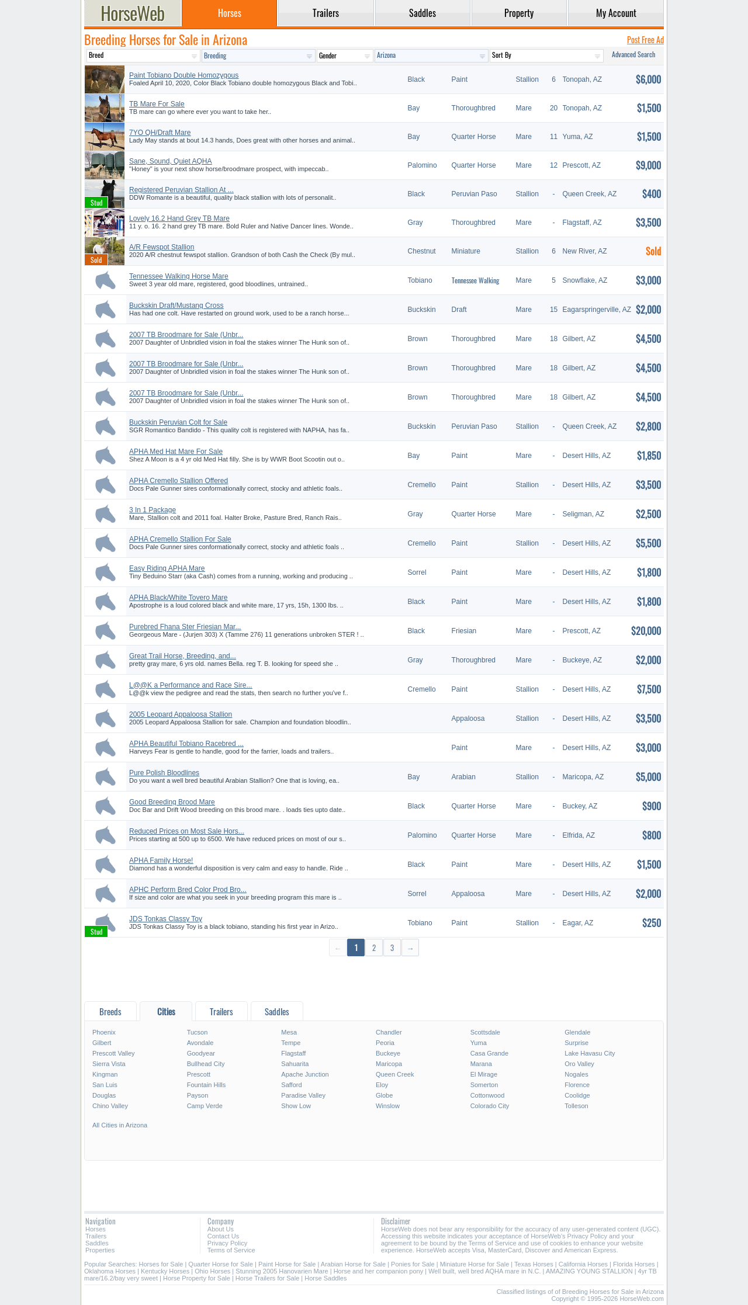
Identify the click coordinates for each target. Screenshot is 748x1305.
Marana (481, 1063)
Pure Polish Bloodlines (164, 773)
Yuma (478, 1042)
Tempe (290, 1042)
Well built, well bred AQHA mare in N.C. (484, 1271)
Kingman (104, 1074)
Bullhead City (206, 1063)
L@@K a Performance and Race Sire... (190, 685)
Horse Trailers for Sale (267, 1278)
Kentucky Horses (165, 1271)
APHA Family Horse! (161, 860)
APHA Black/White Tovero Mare (178, 598)
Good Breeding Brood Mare (172, 802)
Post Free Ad (645, 39)
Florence (577, 1084)
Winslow (388, 1105)
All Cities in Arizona (119, 1125)
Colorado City (490, 1105)
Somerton (484, 1084)
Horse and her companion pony (378, 1271)
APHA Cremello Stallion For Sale (180, 539)
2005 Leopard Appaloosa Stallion (180, 714)
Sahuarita (295, 1063)
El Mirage (483, 1074)
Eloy (382, 1084)
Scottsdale (485, 1032)
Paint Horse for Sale (287, 1264)
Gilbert (101, 1042)
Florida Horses (634, 1264)
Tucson (197, 1032)
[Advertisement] (374, 978)
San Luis (104, 1084)
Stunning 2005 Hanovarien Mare (282, 1271)
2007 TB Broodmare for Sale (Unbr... (186, 335)
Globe (384, 1095)
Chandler (389, 1032)
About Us (220, 1229)
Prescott (198, 1074)
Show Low (296, 1105)
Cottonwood (487, 1095)
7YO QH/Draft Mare (160, 133)
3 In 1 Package (152, 510)
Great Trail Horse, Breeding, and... (182, 656)
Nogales (576, 1074)
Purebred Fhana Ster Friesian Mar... (185, 627)
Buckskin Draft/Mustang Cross (176, 305)
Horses (95, 1229)
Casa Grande (489, 1053)
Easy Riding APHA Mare (167, 568)
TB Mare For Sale (157, 104)
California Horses (583, 1264)
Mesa (289, 1032)
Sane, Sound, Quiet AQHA (170, 161)
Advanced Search (633, 54)
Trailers (95, 1236)
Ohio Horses (212, 1271)
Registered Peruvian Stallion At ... (181, 190)
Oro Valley (579, 1063)
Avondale (200, 1042)
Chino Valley (110, 1105)
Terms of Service (231, 1250)
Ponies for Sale (413, 1264)
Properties (100, 1250)
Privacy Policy (227, 1243)
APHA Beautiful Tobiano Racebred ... (186, 744)
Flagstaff (293, 1053)
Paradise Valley (303, 1095)
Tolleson (576, 1105)
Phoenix (104, 1032)
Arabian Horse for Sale (353, 1264)
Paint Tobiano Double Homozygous (183, 75)
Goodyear (201, 1053)
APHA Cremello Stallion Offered (178, 481)
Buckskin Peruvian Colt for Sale (178, 422)
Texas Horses (533, 1264)
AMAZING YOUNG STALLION (589, 1271)
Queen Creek (395, 1074)
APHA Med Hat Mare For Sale (176, 451)
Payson (198, 1095)
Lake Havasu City (590, 1053)
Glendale (577, 1032)
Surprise (576, 1042)
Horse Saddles (325, 1278)
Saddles (97, 1243)
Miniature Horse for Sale (475, 1264)
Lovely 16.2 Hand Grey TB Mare (179, 218)
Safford (291, 1084)
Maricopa (389, 1063)
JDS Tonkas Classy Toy (165, 919)
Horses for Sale (161, 1264)
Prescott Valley (113, 1053)
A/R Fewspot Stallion (161, 247)
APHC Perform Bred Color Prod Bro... (188, 890)
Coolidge (577, 1095)
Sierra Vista (109, 1063)
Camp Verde (205, 1105)
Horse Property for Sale (196, 1278)
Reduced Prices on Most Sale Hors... (186, 831)
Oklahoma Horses (110, 1271)
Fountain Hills (206, 1084)
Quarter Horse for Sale (220, 1264)
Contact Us (223, 1236)
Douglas (104, 1095)
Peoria (385, 1042)
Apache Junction (304, 1074)
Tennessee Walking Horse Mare (178, 276)
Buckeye (388, 1053)
